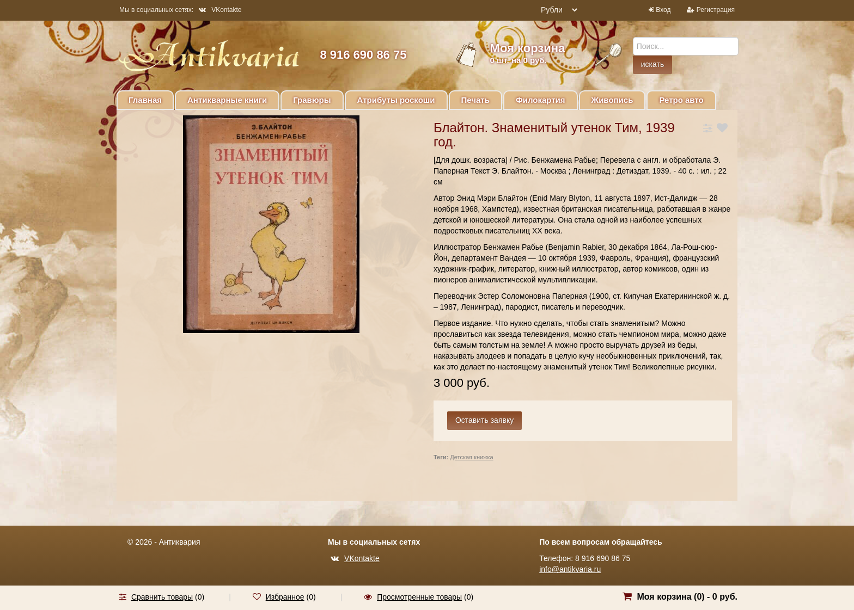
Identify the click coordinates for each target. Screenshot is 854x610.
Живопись (612, 99)
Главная (145, 99)
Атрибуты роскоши (396, 99)
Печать (475, 99)
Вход (663, 10)
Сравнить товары (162, 597)
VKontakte (220, 10)
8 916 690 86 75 (363, 54)
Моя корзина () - (687, 596)
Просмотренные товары (419, 597)
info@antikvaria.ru (570, 569)
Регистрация (716, 10)
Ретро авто (681, 99)
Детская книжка (471, 457)
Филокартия (540, 99)
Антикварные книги (227, 99)
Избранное (285, 597)
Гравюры (312, 99)
